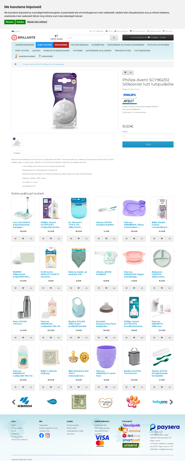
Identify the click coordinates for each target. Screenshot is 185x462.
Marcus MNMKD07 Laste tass (105, 373)
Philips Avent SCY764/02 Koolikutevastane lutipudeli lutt (134, 325)
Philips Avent (133, 89)
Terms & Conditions (19, 439)
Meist (13, 425)
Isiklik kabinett (101, 425)
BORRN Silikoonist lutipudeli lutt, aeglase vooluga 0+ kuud (22, 276)
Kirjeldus (17, 153)
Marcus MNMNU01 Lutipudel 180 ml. (51, 324)
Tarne (13, 431)
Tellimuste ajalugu (102, 428)
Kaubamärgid (73, 425)
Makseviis (15, 434)
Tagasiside (43, 425)
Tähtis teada (16, 428)
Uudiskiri (98, 434)
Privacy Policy (17, 437)
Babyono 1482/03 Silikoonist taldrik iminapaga (158, 276)
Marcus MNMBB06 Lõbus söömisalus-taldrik (134, 226)
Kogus (125, 131)
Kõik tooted (71, 428)
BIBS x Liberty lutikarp (49, 372)
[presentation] (13, 402)
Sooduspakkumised (75, 431)
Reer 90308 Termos (20, 322)
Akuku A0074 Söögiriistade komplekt (160, 373)
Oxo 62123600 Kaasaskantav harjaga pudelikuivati (21, 226)
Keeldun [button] (20, 22)
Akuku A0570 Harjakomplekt (105, 223)
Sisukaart (71, 434)
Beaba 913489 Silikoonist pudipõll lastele (77, 324)
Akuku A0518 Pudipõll (103, 273)
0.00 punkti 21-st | (148, 37)
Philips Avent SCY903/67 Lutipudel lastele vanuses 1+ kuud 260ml (50, 227)
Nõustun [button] (9, 22)
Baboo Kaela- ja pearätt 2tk (78, 273)
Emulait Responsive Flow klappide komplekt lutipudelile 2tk (106, 326)
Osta (148, 144)
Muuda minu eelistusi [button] (37, 22)
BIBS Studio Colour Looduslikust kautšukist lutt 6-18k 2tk (162, 227)
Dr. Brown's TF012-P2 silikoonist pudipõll (75, 226)
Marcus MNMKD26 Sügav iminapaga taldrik (134, 275)
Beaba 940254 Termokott (132, 372)
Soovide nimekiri (101, 431)
